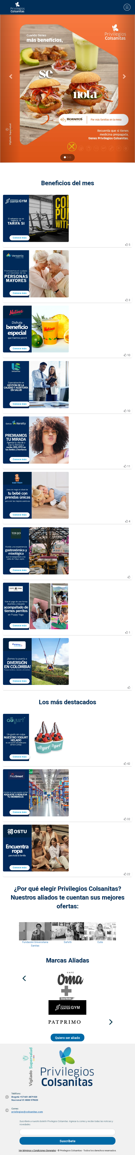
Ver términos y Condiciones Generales (37, 1150)
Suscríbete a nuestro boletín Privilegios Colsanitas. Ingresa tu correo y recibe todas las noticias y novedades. (66, 1123)
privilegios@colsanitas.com (27, 1111)
